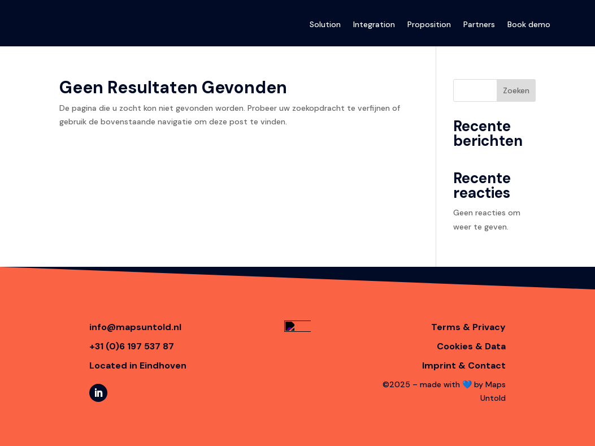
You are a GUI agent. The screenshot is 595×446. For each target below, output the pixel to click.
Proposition (429, 24)
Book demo (528, 24)
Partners (479, 24)
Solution (325, 24)
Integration (374, 24)
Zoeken (516, 90)
